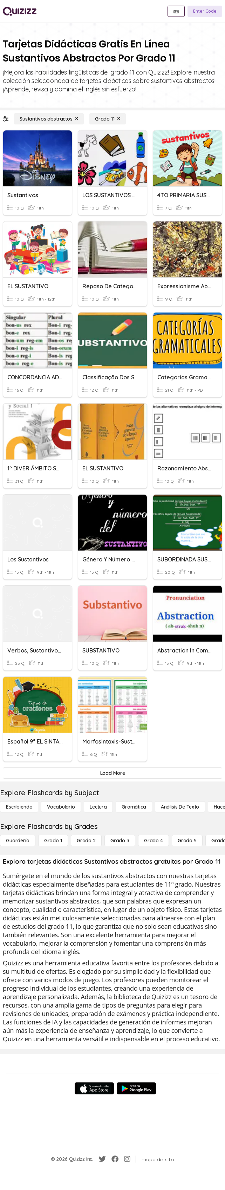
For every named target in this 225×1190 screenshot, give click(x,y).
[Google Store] (136, 1088)
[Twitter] (102, 1159)
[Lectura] (98, 806)
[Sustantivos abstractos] (49, 118)
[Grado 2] (86, 840)
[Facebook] (114, 1159)
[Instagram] (127, 1159)
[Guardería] (17, 840)
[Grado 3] (119, 840)
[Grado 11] (107, 118)
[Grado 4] (153, 840)
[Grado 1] (53, 840)
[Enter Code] (205, 11)
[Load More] (112, 773)
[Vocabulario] (61, 806)
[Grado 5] (187, 840)
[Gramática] (134, 806)
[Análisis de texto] (180, 806)
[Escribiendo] (19, 806)
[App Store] (94, 1088)
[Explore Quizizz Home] (19, 11)
